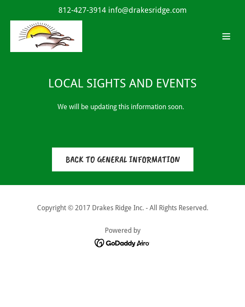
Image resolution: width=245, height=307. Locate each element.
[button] (226, 36)
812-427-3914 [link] (82, 10)
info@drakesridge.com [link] (147, 10)
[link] (46, 36)
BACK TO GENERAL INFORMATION (123, 159)
